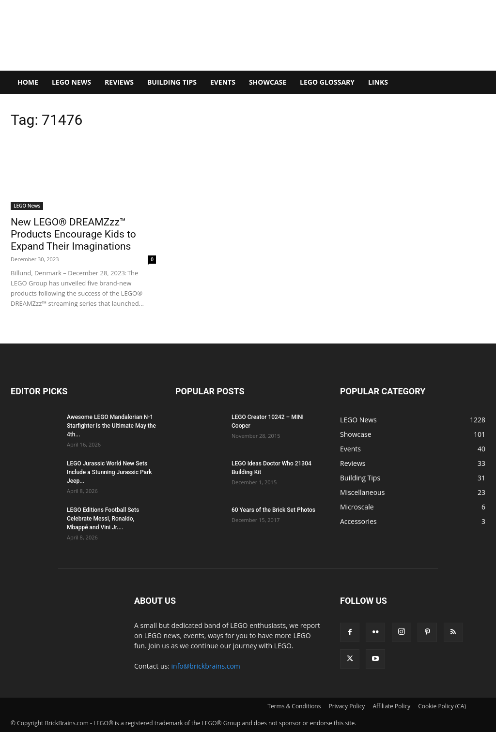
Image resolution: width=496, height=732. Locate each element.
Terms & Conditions (294, 706)
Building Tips (172, 82)
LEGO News (71, 82)
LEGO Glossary (327, 82)
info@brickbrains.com (205, 666)
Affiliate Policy (391, 706)
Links (378, 82)
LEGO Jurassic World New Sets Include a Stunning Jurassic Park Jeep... (109, 472)
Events (222, 82)
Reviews (119, 82)
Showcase (267, 82)
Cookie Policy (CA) (442, 706)
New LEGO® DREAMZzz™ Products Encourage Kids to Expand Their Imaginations (73, 234)
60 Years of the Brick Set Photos (273, 510)
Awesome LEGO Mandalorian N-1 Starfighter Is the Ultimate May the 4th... (111, 426)
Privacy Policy (346, 706)
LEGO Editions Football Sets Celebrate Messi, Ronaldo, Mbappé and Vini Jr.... (103, 519)
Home (27, 82)
